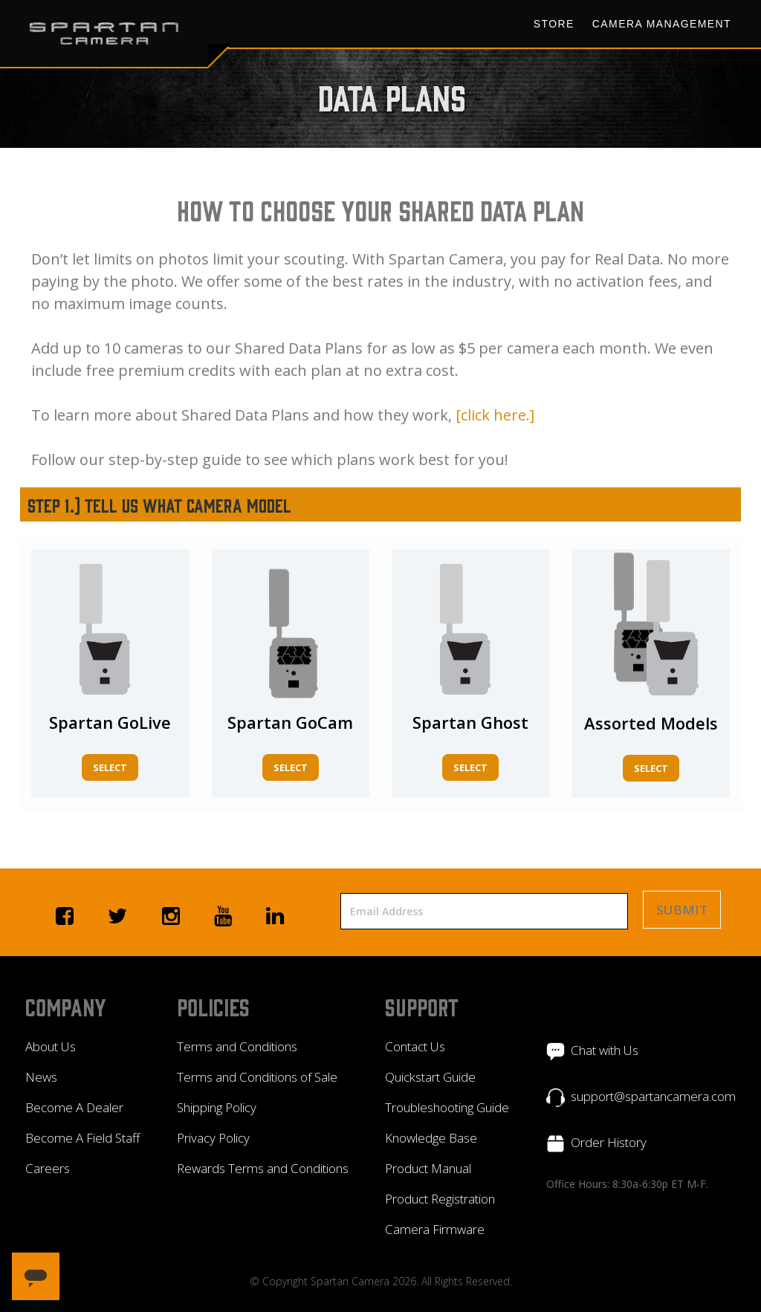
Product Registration (440, 1198)
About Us (50, 1046)
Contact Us (415, 1046)
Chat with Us (604, 1050)
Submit (681, 909)
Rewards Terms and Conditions (263, 1168)
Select (110, 767)
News (41, 1076)
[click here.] (495, 415)
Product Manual (428, 1168)
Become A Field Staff (82, 1137)
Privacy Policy (213, 1137)
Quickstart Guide (430, 1076)
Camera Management (661, 24)
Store (554, 24)
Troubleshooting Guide (447, 1107)
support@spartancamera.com (653, 1096)
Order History (609, 1142)
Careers (47, 1168)
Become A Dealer (74, 1107)
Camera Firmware (435, 1229)
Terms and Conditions (237, 1046)
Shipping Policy (216, 1107)
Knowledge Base (431, 1137)
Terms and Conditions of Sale (257, 1076)
